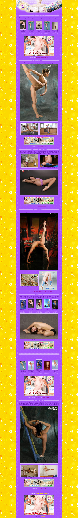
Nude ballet (43, 516)
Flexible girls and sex (41, 146)
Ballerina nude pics (46, 397)
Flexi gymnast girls (42, 206)
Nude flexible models (42, 493)
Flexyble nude (39, 57)
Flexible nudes (45, 57)
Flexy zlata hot (38, 397)
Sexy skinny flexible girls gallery (45, 291)
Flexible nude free (34, 291)
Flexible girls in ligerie (41, 488)
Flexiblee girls (35, 491)
